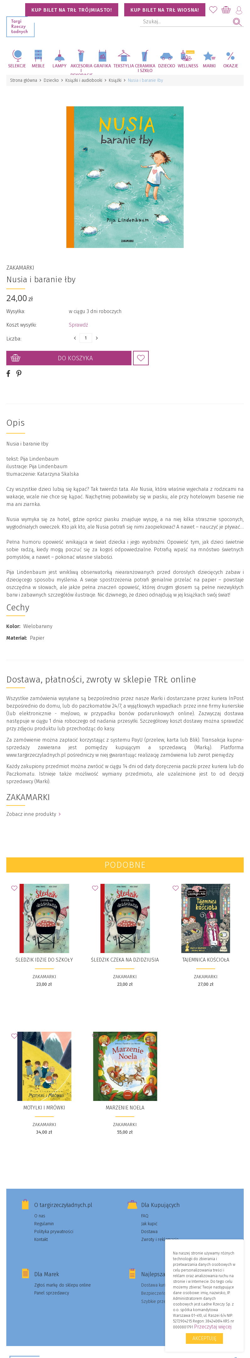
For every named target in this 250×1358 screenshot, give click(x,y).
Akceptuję (204, 1338)
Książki (115, 80)
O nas (39, 1216)
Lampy (60, 66)
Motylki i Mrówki (44, 1108)
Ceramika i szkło (145, 68)
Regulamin (44, 1223)
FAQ (144, 1216)
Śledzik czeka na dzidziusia (125, 960)
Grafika (102, 66)
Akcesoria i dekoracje (81, 69)
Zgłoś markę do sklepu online (62, 1285)
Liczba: (13, 339)
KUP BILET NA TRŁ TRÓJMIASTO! (71, 10)
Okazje (230, 66)
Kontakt (41, 1239)
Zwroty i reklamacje (160, 1239)
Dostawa (149, 1231)
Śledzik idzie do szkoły (44, 960)
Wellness (188, 66)
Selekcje (17, 66)
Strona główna (23, 80)
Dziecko (166, 66)
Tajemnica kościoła (205, 960)
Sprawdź (78, 325)
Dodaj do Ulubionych (141, 358)
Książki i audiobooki (83, 80)
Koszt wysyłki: (21, 325)
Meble (38, 66)
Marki (209, 66)
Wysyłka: (15, 311)
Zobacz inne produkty (33, 814)
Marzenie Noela (125, 1108)
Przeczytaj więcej (212, 1327)
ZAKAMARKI (20, 267)
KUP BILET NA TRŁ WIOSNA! (165, 10)
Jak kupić (149, 1223)
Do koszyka (75, 358)
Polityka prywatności (53, 1231)
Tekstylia (124, 66)
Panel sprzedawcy (51, 1293)
